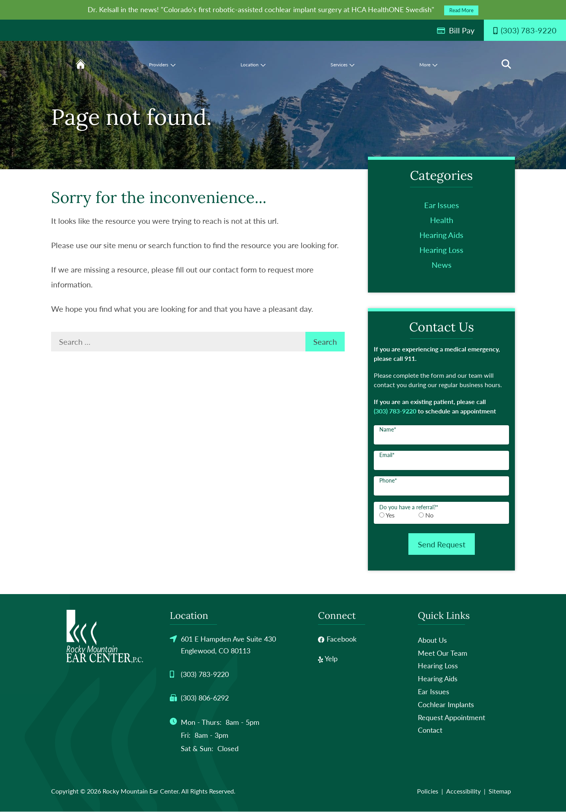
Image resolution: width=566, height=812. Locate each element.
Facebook (337, 639)
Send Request (441, 544)
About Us (432, 640)
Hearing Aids (441, 235)
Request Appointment (451, 717)
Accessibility (463, 791)
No (429, 515)
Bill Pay (455, 30)
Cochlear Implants (446, 704)
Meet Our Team (442, 653)
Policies (427, 791)
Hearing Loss (441, 249)
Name (387, 429)
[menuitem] (103, 52)
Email (387, 455)
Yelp (328, 659)
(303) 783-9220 (395, 411)
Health (441, 220)
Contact (430, 730)
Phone (388, 480)
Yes (390, 515)
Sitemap (500, 791)
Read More (461, 10)
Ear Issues (441, 205)
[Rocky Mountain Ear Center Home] (104, 637)
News (442, 264)
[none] (242, 64)
